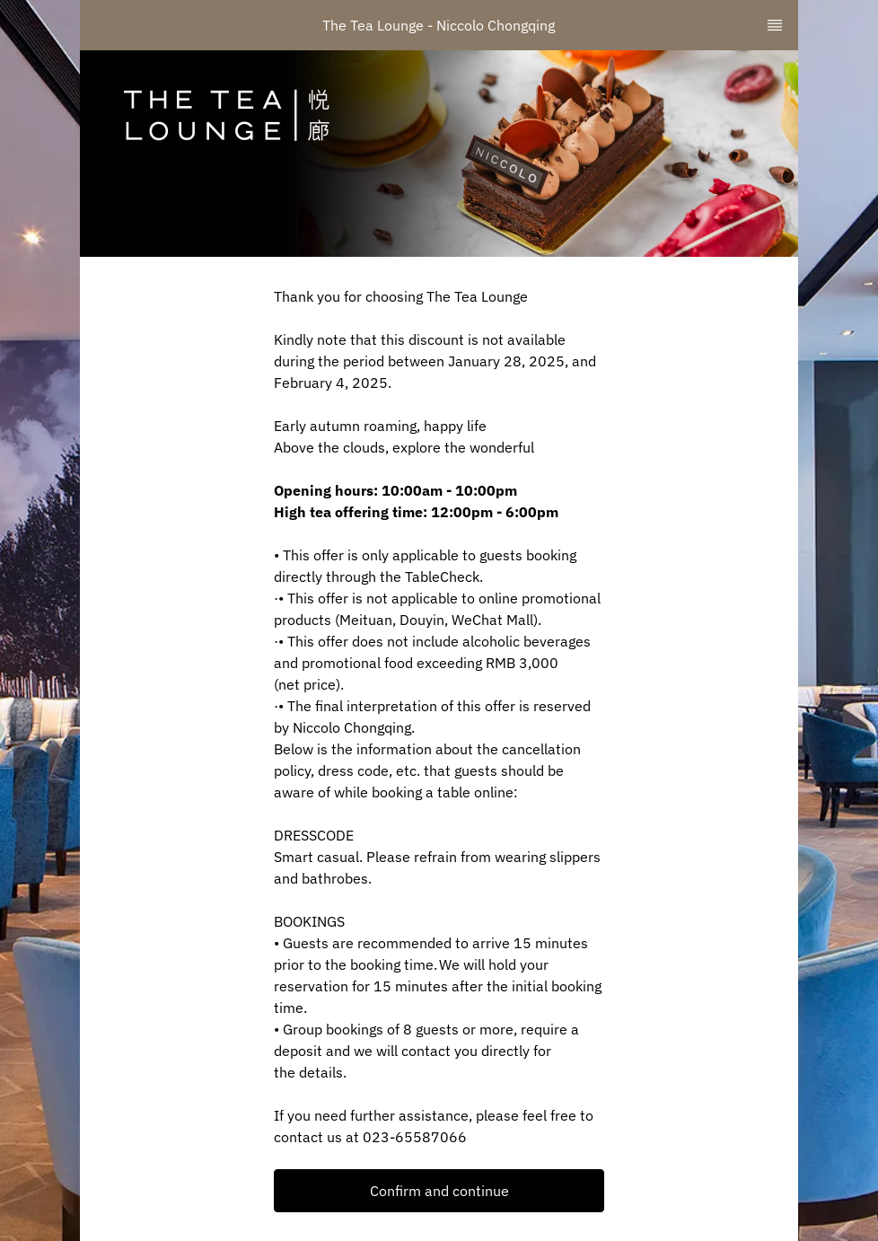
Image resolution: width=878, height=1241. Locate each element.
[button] (439, 1190)
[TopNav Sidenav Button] (774, 25)
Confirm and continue (439, 1191)
